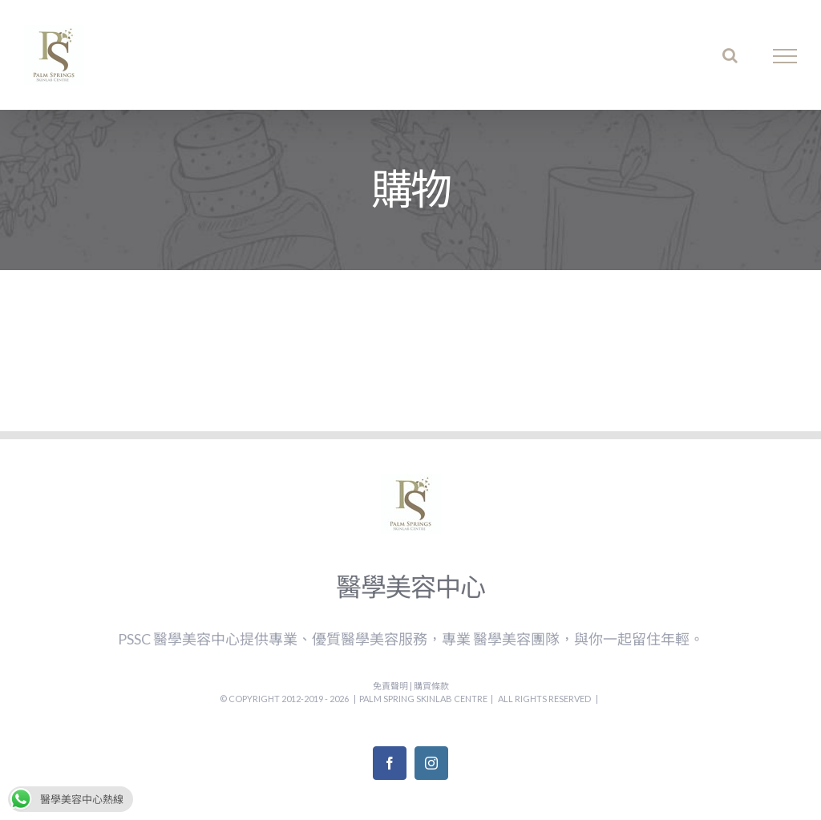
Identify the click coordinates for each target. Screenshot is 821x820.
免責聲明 (391, 686)
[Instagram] (431, 763)
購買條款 (431, 686)
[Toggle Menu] (785, 56)
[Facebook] (389, 763)
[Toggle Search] (730, 55)
